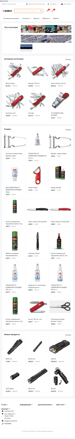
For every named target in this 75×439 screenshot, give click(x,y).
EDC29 (53, 360)
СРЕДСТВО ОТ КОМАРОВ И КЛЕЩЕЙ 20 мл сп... (37, 157)
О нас (3, 406)
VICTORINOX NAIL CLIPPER (57, 115)
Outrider (31, 114)
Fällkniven (45, 18)
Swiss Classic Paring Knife (37, 222)
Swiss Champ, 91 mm (58, 84)
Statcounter (4, 1)
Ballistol (56, 18)
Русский (66, 4)
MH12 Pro (31, 390)
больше (68, 60)
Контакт (4, 410)
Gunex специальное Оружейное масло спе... (59, 255)
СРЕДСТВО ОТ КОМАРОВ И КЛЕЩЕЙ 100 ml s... (13, 288)
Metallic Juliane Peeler (59, 154)
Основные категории (10, 18)
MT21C (53, 390)
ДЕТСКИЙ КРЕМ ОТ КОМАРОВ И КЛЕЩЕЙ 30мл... (13, 191)
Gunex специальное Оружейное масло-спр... (14, 224)
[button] (23, 30)
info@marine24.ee (10, 422)
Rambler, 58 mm (34, 84)
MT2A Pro (31, 360)
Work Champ (10, 84)
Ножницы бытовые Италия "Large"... (57, 321)
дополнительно (45, 406)
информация (25, 406)
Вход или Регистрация (35, 4)
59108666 (7, 424)
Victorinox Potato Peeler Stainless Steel (14, 156)
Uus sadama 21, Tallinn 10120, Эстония (9, 417)
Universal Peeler (34, 254)
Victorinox (25, 18)
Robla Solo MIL (56, 188)
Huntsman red (10, 114)
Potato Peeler (33, 188)
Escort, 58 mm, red (34, 320)
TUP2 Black (10, 390)
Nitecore (36, 18)
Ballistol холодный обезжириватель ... (12, 255)
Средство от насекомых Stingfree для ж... (37, 287)
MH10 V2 (9, 360)
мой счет (60, 406)
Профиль (52, 4)
